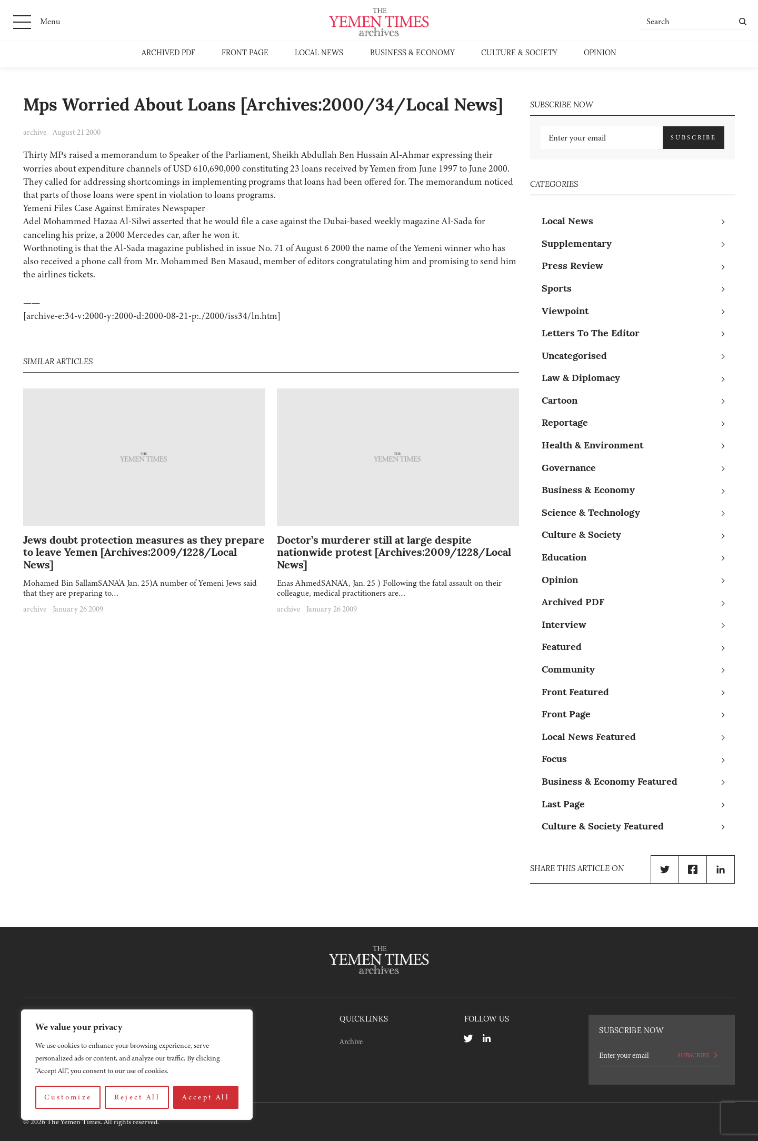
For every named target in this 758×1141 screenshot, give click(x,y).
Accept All (206, 1097)
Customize (68, 1097)
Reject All (137, 1097)
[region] (137, 1064)
